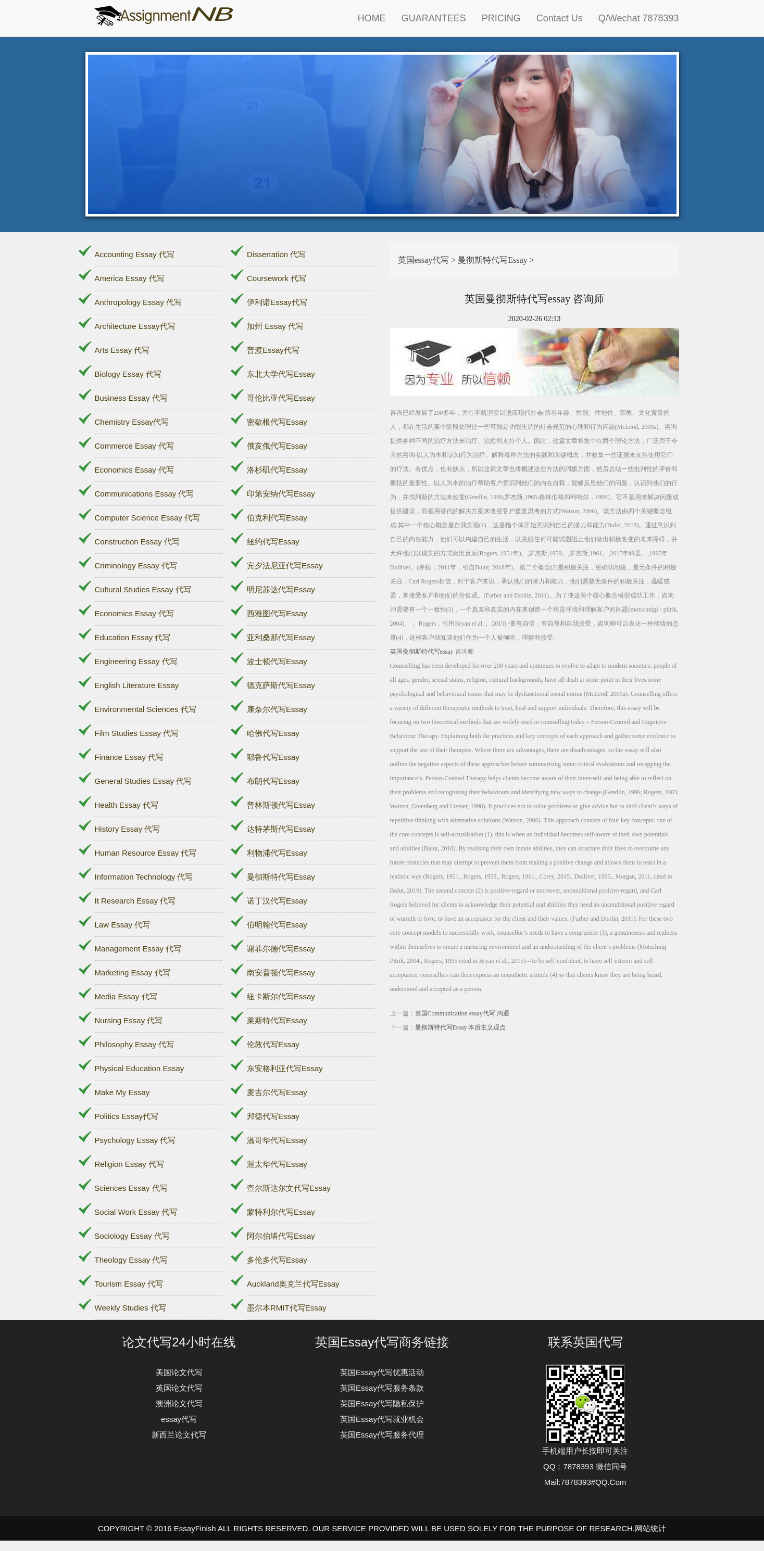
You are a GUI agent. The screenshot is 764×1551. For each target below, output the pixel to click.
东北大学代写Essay (281, 374)
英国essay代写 (423, 260)
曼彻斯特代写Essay (281, 876)
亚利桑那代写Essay (281, 637)
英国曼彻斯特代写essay (422, 651)
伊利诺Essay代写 (277, 302)
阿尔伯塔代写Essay (281, 1235)
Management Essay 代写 (138, 948)
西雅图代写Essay (277, 613)
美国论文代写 (179, 1372)
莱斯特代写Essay (277, 1020)
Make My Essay (122, 1092)
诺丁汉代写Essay (277, 900)
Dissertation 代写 (276, 254)
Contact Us (559, 18)
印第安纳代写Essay (281, 493)
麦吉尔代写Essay (277, 1092)
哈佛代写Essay (273, 733)
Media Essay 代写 (126, 996)
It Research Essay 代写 (135, 900)
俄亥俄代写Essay (277, 445)
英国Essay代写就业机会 (382, 1419)
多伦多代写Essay (277, 1259)
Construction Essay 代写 (137, 541)
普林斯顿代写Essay (281, 804)
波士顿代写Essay (277, 661)
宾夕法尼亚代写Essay (285, 565)
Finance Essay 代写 (129, 757)
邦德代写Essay (273, 1116)
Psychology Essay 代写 (135, 1140)
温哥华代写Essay (277, 1140)
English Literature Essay (137, 685)
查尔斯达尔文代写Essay (289, 1188)
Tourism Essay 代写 (129, 1283)
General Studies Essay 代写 (143, 781)
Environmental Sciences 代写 (145, 709)
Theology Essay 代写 (131, 1259)
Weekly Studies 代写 (130, 1307)
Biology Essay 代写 (128, 374)
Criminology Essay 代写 (136, 565)
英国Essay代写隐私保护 (382, 1403)
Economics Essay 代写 (134, 469)
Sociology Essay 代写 (132, 1235)
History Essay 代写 (127, 828)
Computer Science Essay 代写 (148, 517)
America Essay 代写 (130, 278)
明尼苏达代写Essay (281, 589)
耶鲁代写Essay (273, 757)
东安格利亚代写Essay (285, 1068)
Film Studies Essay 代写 (137, 733)
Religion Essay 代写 (129, 1164)
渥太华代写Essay (277, 1164)
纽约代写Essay (273, 541)
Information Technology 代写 (144, 876)
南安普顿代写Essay (281, 972)
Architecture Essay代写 (135, 326)
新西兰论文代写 (179, 1434)
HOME (372, 18)
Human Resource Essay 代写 (146, 852)
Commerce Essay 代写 (134, 445)
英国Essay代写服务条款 (382, 1387)
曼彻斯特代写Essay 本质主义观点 (460, 1027)
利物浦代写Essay (277, 852)
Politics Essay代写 (127, 1116)
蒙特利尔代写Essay (281, 1211)
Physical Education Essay (139, 1068)
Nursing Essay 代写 (129, 1020)
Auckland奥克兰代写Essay (293, 1283)
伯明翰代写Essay (277, 924)
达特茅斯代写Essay (281, 828)
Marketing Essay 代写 (132, 972)
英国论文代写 (179, 1387)
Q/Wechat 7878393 (638, 18)
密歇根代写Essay (277, 421)
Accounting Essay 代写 (134, 254)
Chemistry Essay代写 (132, 421)
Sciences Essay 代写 (131, 1188)
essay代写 (179, 1419)
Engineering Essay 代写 (136, 661)
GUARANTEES (434, 18)
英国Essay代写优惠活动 (382, 1372)
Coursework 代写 (276, 278)
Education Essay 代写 (133, 637)
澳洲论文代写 (179, 1403)
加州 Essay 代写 (275, 326)
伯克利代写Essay (277, 517)
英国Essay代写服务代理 (382, 1434)
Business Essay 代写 (131, 397)
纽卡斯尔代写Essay (281, 996)
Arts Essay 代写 (122, 350)
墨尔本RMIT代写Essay (287, 1307)
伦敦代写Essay (273, 1044)
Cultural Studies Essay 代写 (143, 589)
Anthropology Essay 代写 (138, 302)
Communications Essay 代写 (144, 493)
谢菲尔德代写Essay (281, 948)
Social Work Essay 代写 (136, 1211)
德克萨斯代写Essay (281, 685)
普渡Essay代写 (273, 350)
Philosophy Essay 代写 (134, 1044)
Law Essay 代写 (123, 924)
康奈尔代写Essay (277, 709)
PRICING (501, 18)
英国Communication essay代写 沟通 (462, 1013)
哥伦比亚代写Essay (281, 397)
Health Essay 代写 (127, 804)
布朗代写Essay (273, 781)
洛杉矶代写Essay (277, 469)
